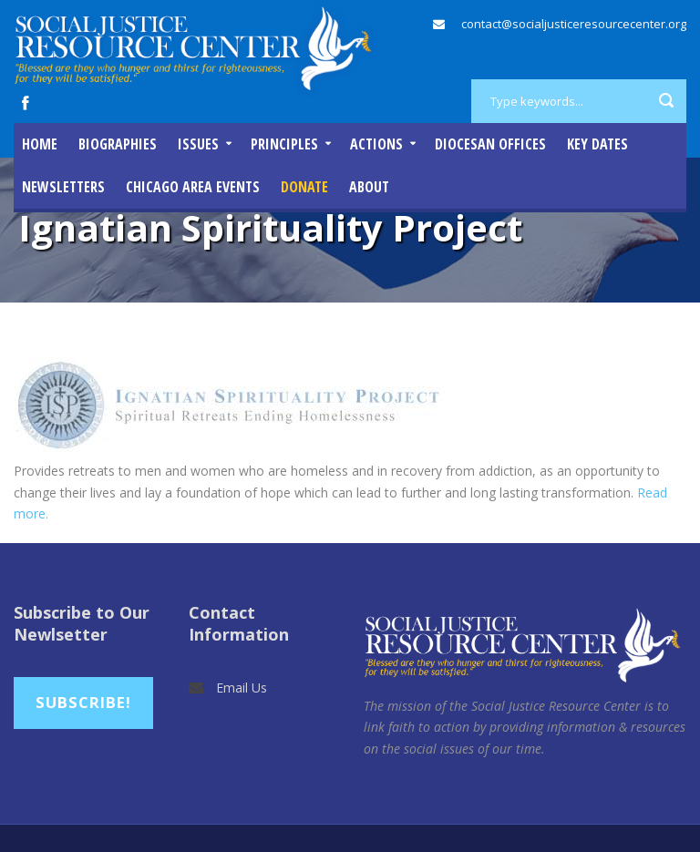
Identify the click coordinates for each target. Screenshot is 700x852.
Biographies (117, 144)
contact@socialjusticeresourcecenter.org (573, 23)
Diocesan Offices (490, 144)
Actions (376, 144)
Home (39, 144)
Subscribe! (83, 702)
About (369, 187)
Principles (284, 144)
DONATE (304, 187)
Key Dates (597, 144)
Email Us (241, 687)
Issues (198, 144)
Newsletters (63, 187)
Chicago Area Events (193, 187)
